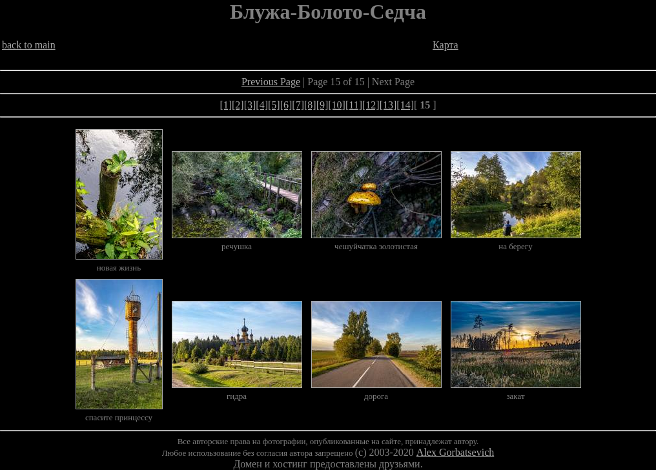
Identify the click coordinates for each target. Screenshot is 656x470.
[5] (274, 104)
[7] (298, 104)
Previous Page (270, 81)
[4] (262, 104)
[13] (388, 104)
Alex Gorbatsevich (455, 452)
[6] (286, 104)
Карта (445, 44)
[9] (322, 104)
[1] (226, 104)
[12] (371, 104)
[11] (353, 104)
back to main (29, 44)
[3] (250, 104)
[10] (336, 104)
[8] (310, 104)
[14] (405, 104)
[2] (238, 104)
